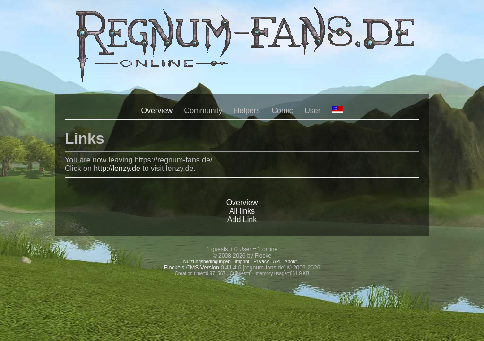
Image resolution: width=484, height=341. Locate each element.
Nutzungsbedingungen (207, 261)
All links (242, 211)
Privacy (261, 261)
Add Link (242, 219)
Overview (157, 111)
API (276, 261)
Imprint (242, 261)
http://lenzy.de (117, 168)
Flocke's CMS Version (191, 267)
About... (293, 261)
